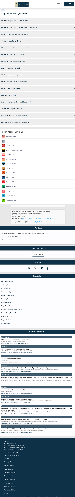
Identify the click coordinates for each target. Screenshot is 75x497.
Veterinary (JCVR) (9, 186)
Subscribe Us (38, 254)
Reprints (6, 493)
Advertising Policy (6, 288)
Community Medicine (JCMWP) (12, 150)
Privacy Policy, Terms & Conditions (11, 313)
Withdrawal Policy (6, 323)
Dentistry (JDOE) (8, 154)
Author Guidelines (9, 465)
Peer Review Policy (6, 302)
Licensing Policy (6, 299)
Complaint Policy (6, 292)
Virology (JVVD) (8, 191)
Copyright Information (7, 295)
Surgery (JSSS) (8, 181)
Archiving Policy (6, 285)
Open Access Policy (7, 281)
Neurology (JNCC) (9, 159)
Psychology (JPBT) (9, 177)
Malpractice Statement (7, 320)
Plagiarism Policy (6, 306)
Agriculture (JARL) (9, 200)
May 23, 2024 (38, 222)
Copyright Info (8, 462)
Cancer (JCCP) (8, 145)
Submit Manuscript (9, 479)
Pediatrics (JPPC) (8, 172)
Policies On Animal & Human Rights (11, 309)
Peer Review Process (10, 472)
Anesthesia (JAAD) (9, 136)
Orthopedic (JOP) (8, 168)
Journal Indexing (9, 476)
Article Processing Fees (11, 455)
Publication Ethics (6, 316)
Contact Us (7, 458)
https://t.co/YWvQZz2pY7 (28, 218)
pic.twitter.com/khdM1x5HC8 (43, 218)
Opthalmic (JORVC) (9, 163)
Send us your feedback (8, 240)
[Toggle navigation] (58, 4)
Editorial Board (8, 469)
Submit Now (69, 4)
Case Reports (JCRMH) (10, 141)
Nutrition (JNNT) (8, 195)
